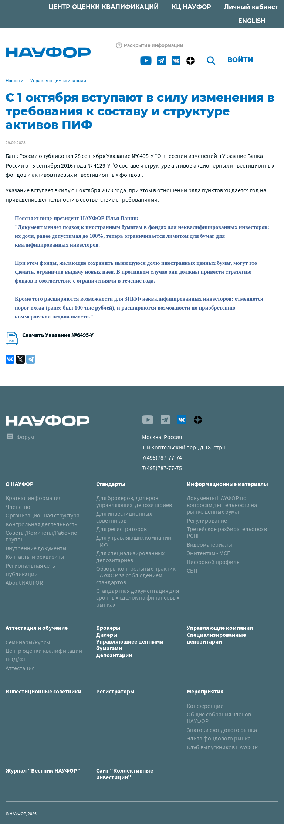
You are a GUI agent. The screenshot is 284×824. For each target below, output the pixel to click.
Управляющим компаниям (58, 80)
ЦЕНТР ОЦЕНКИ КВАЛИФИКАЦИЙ (103, 6)
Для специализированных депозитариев (130, 556)
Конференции (205, 705)
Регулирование (207, 520)
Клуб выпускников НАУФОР (222, 747)
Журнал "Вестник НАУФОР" (43, 770)
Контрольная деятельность (41, 524)
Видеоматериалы (209, 544)
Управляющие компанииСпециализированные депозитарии (220, 634)
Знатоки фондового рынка (222, 729)
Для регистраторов (121, 529)
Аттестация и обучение (37, 627)
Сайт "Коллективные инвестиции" (124, 774)
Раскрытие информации (153, 45)
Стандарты (110, 483)
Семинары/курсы (28, 642)
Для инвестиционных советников (124, 517)
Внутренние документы (36, 548)
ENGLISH (252, 20)
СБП (192, 570)
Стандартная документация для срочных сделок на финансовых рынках (137, 597)
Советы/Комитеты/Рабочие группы (41, 536)
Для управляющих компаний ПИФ (133, 541)
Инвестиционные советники (43, 691)
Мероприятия (205, 691)
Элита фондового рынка (219, 738)
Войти (240, 60)
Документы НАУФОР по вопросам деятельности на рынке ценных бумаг (222, 504)
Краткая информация (34, 498)
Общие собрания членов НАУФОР (219, 717)
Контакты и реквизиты (35, 556)
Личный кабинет (251, 6)
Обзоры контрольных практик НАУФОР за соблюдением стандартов (136, 575)
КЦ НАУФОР (191, 6)
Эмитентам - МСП (209, 553)
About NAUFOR (24, 582)
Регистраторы (115, 691)
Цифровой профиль (213, 561)
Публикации (22, 574)
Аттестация (20, 668)
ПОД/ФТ (16, 659)
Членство (18, 506)
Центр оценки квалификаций (44, 650)
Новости (14, 80)
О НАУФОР (20, 483)
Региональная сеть (30, 565)
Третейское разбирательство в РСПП (227, 532)
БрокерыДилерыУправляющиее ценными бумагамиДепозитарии (129, 641)
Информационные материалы (227, 483)
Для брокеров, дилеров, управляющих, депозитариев (134, 501)
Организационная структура (43, 515)
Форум (25, 436)
